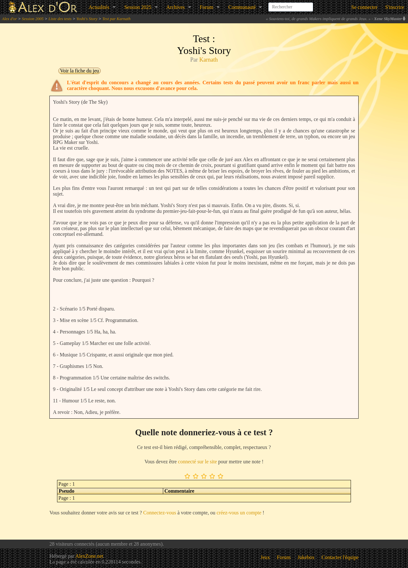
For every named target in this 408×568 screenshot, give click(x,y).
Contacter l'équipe (340, 557)
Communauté (242, 7)
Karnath (208, 59)
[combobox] (290, 4)
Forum (207, 7)
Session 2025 (137, 7)
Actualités (99, 7)
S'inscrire (394, 7)
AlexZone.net (89, 556)
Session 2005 (32, 18)
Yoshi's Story (87, 18)
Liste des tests (59, 18)
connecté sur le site (197, 461)
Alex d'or (9, 18)
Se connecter (364, 7)
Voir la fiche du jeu (79, 70)
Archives (175, 7)
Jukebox (306, 557)
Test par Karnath (116, 18)
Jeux (265, 557)
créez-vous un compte (238, 512)
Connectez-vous (159, 512)
